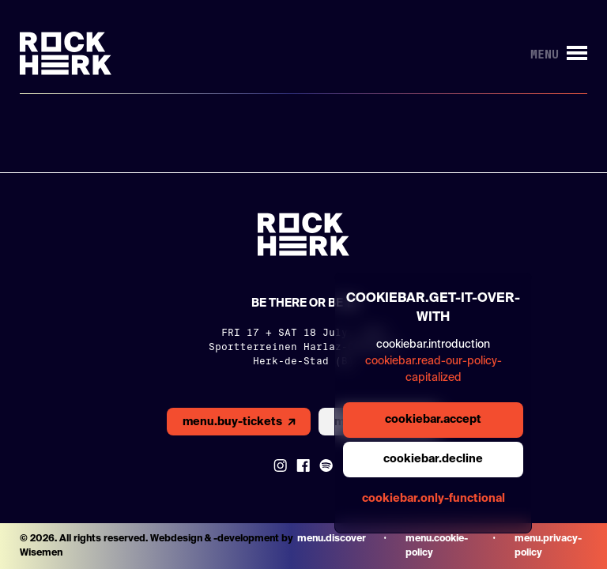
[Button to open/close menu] (558, 53)
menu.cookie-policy (436, 546)
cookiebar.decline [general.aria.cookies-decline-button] (433, 459)
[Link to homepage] (65, 53)
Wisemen (41, 553)
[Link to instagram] (280, 465)
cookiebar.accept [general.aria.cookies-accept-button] (433, 419)
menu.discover (331, 539)
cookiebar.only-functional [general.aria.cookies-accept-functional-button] (433, 498)
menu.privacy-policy (548, 546)
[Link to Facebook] (303, 465)
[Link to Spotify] (326, 465)
